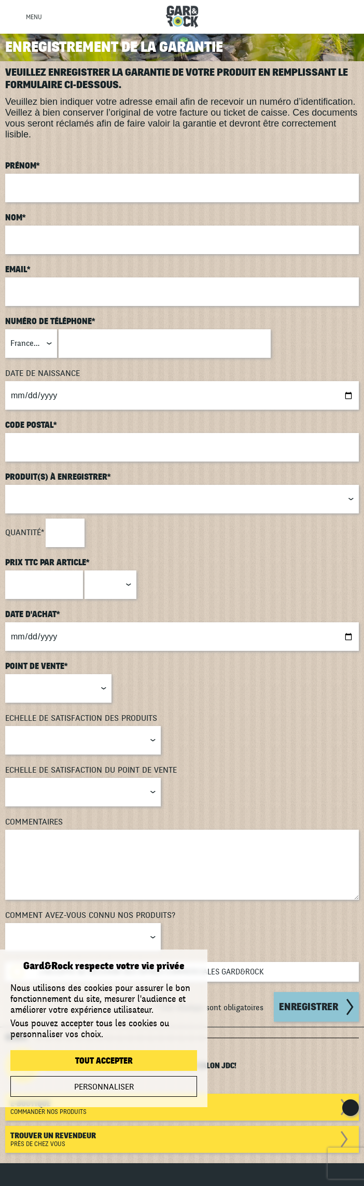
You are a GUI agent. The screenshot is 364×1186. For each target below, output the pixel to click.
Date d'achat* (32, 614)
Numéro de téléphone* (50, 321)
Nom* (15, 218)
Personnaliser (104, 1087)
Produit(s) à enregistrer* (58, 477)
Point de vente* (36, 666)
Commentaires (34, 822)
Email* (18, 269)
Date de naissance (42, 373)
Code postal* (31, 425)
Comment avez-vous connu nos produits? (90, 915)
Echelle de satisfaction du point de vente (91, 770)
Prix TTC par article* (47, 562)
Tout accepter (104, 1061)
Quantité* (24, 532)
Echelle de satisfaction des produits (81, 718)
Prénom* (22, 166)
